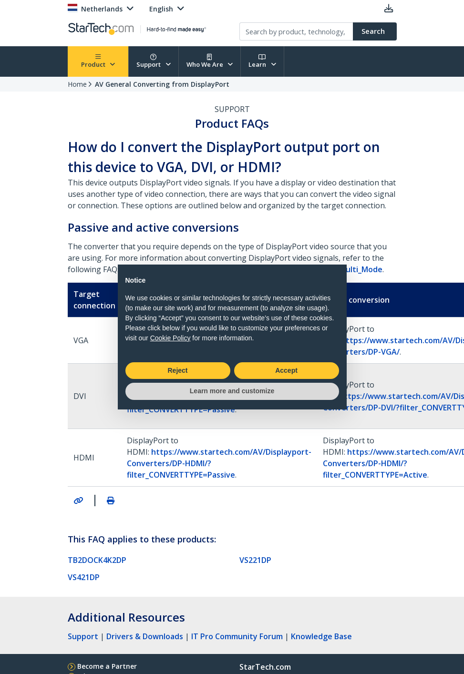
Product (98, 61)
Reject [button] (177, 370)
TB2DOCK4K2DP (97, 560)
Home (77, 84)
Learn (262, 61)
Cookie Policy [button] (170, 338)
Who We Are (209, 61)
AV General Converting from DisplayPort (162, 84)
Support (153, 61)
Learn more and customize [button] (232, 391)
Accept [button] (286, 370)
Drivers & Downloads (144, 636)
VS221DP (255, 560)
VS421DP (84, 577)
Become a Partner (107, 666)
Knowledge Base (321, 636)
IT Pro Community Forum (237, 636)
